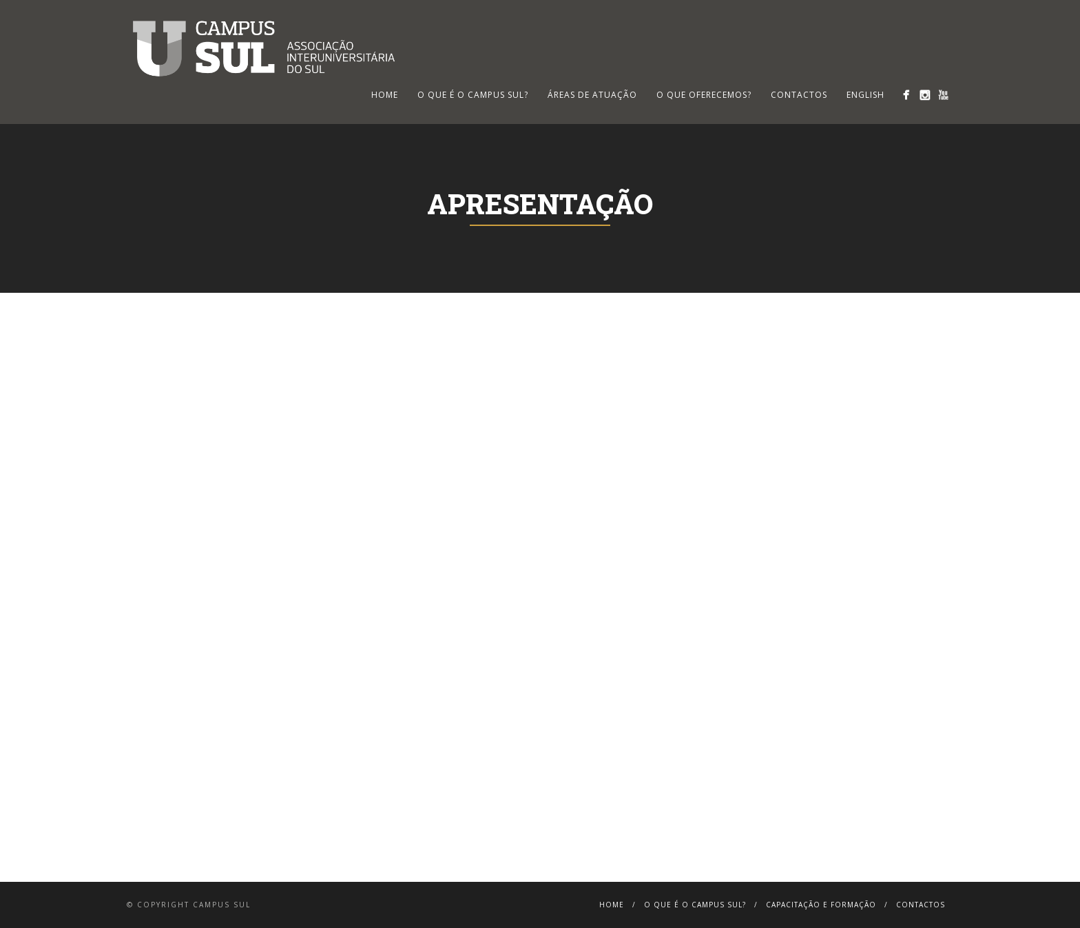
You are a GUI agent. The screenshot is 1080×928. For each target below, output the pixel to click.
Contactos (799, 95)
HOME (384, 95)
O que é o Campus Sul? (472, 95)
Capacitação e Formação (821, 904)
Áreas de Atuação (592, 95)
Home (611, 904)
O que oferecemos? (703, 95)
